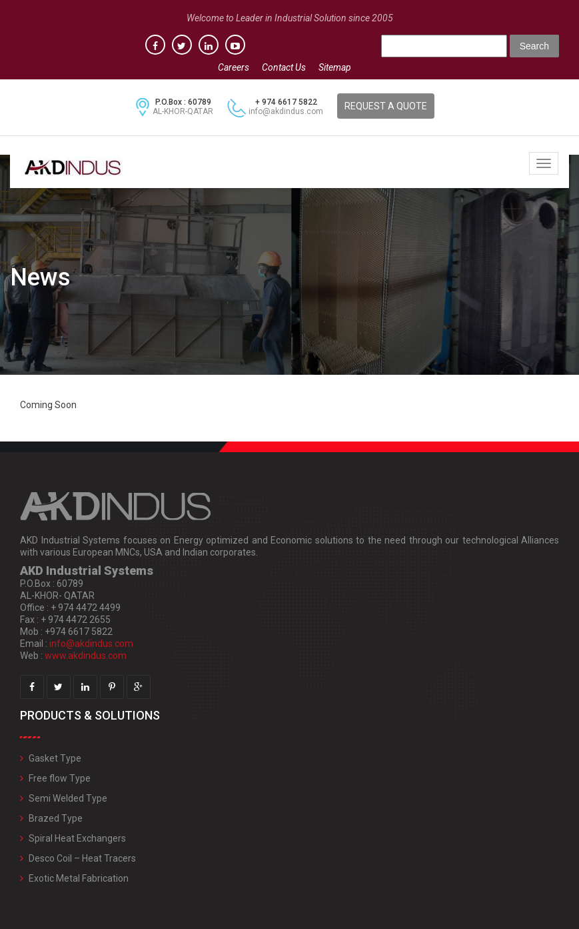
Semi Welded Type (68, 798)
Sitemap (334, 67)
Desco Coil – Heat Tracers (82, 858)
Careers (233, 67)
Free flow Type (60, 778)
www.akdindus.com (86, 655)
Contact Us (284, 67)
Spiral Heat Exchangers (77, 838)
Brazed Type (56, 818)
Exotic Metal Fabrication (79, 878)
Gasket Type (55, 758)
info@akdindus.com (286, 111)
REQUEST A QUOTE (385, 106)
